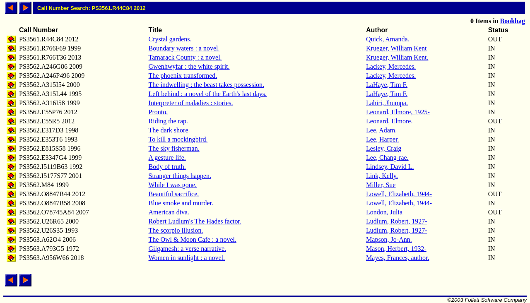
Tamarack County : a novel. (185, 57)
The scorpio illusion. (176, 230)
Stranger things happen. (180, 175)
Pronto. (158, 111)
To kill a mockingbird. (178, 139)
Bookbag (512, 20)
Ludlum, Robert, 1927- (396, 221)
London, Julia (384, 212)
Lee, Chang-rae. (387, 157)
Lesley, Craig (383, 148)
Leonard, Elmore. (389, 121)
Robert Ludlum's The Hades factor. (195, 221)
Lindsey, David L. (390, 166)
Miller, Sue (380, 184)
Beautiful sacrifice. (174, 193)
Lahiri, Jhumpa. (387, 102)
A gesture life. (167, 157)
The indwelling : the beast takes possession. (207, 84)
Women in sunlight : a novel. (187, 257)
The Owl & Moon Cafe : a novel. (192, 239)
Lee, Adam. (381, 130)
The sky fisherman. (174, 148)
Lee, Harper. (382, 139)
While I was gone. (173, 184)
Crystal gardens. (170, 39)
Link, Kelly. (382, 175)
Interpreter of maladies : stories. (191, 102)
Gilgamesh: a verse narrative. (187, 248)
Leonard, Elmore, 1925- (398, 111)
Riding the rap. (168, 121)
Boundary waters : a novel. (184, 48)
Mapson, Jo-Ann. (389, 239)
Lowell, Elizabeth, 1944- (399, 193)
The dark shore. (169, 130)
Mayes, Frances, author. (397, 257)
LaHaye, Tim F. (386, 84)
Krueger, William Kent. (397, 57)
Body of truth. (167, 166)
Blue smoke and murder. (181, 203)
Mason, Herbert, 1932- (396, 248)
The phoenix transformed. (183, 75)
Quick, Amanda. (387, 39)
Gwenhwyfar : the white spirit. (189, 66)
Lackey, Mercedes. (391, 66)
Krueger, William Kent (396, 48)
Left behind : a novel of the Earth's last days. (208, 93)
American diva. (169, 212)
